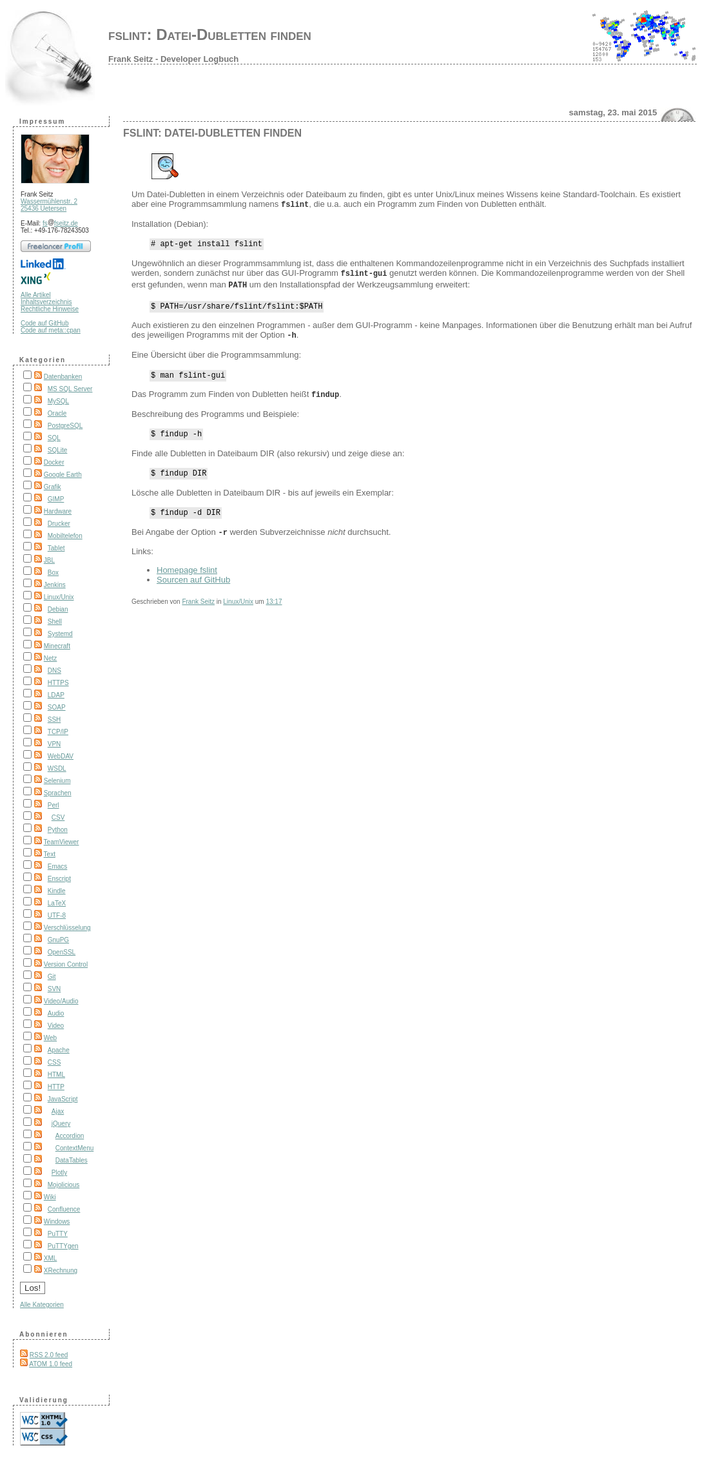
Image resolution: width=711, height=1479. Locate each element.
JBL (49, 560)
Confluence (64, 1209)
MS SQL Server (70, 388)
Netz (50, 658)
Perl (53, 805)
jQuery (61, 1123)
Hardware (58, 511)
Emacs (58, 866)
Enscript (59, 878)
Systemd (60, 633)
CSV (58, 817)
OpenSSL (61, 952)
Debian (58, 609)
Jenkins (55, 584)
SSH (54, 719)
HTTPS (58, 682)
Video (56, 1025)
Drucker (59, 523)
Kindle (57, 890)
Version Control (66, 964)
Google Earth (63, 474)
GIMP (56, 499)
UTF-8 (57, 915)
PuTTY (58, 1233)
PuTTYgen (63, 1246)
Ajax (58, 1111)
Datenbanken (63, 376)
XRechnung (60, 1270)
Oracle (57, 413)
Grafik (52, 486)
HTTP (56, 1086)
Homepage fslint (187, 574)
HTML (56, 1074)
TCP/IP (58, 731)
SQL (54, 437)
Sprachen (58, 793)
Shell (55, 621)
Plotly (59, 1172)
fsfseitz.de (60, 223)
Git (52, 976)
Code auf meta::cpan (51, 330)
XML (50, 1258)
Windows (57, 1221)
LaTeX (57, 903)
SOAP (57, 707)
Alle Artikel (36, 294)
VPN (54, 744)
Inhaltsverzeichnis (46, 301)
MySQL (58, 401)
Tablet (56, 548)
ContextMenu (74, 1148)
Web (50, 1037)
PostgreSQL (65, 425)
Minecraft (57, 646)
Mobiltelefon (65, 535)
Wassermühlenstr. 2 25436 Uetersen (49, 205)
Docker (54, 462)
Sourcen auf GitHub (193, 583)
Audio (56, 1013)
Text (49, 854)
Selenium (57, 780)
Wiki (50, 1197)
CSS (54, 1062)
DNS (54, 670)
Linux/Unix (59, 597)
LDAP (56, 695)
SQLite (58, 450)
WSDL (57, 768)
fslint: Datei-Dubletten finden (209, 34)
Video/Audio (61, 1001)
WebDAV (60, 756)
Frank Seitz (198, 605)
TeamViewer (61, 842)
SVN (54, 988)
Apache (59, 1050)
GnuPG (58, 939)
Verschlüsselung (67, 927)
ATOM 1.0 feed (50, 1364)
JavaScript (63, 1099)
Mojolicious (63, 1184)
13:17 (274, 605)
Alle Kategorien (42, 1304)
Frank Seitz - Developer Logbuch (173, 59)
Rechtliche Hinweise (50, 309)
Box (53, 572)
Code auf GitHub (45, 323)
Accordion (69, 1135)
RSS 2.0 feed (49, 1354)
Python (58, 829)
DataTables (71, 1160)
